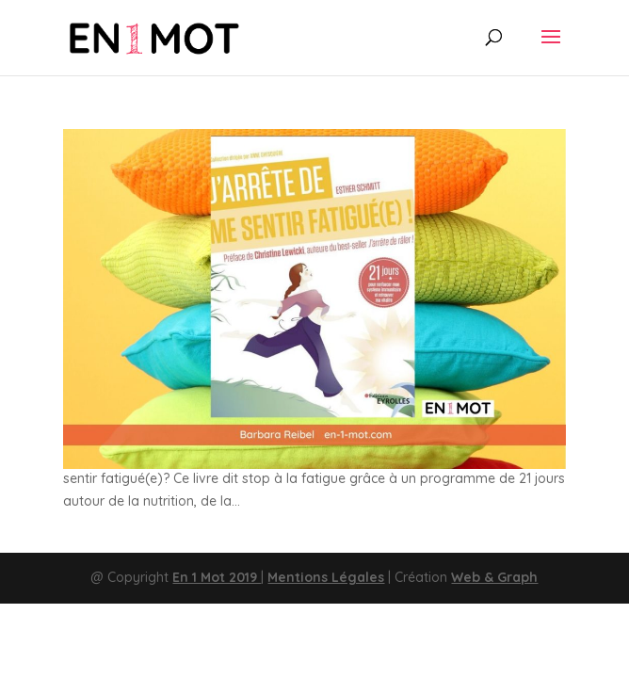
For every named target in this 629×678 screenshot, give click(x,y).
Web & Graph (494, 577)
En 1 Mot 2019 (216, 577)
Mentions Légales (325, 577)
